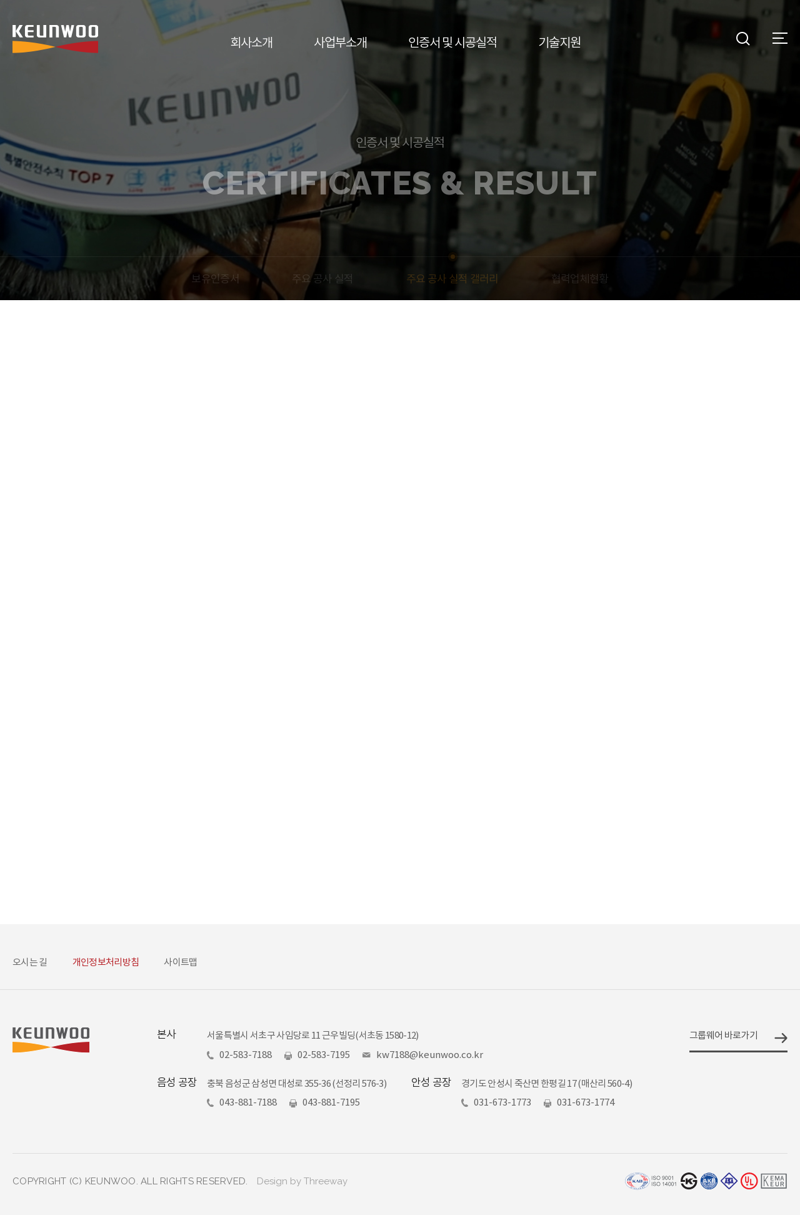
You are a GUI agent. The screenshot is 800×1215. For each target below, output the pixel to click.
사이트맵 (180, 962)
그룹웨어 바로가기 (723, 1035)
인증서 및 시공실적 (452, 43)
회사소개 (251, 43)
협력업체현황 (580, 279)
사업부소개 (340, 43)
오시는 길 (30, 962)
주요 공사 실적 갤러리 (452, 279)
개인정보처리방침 (105, 962)
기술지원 (559, 43)
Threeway (326, 1181)
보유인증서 (215, 279)
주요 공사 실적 (323, 279)
